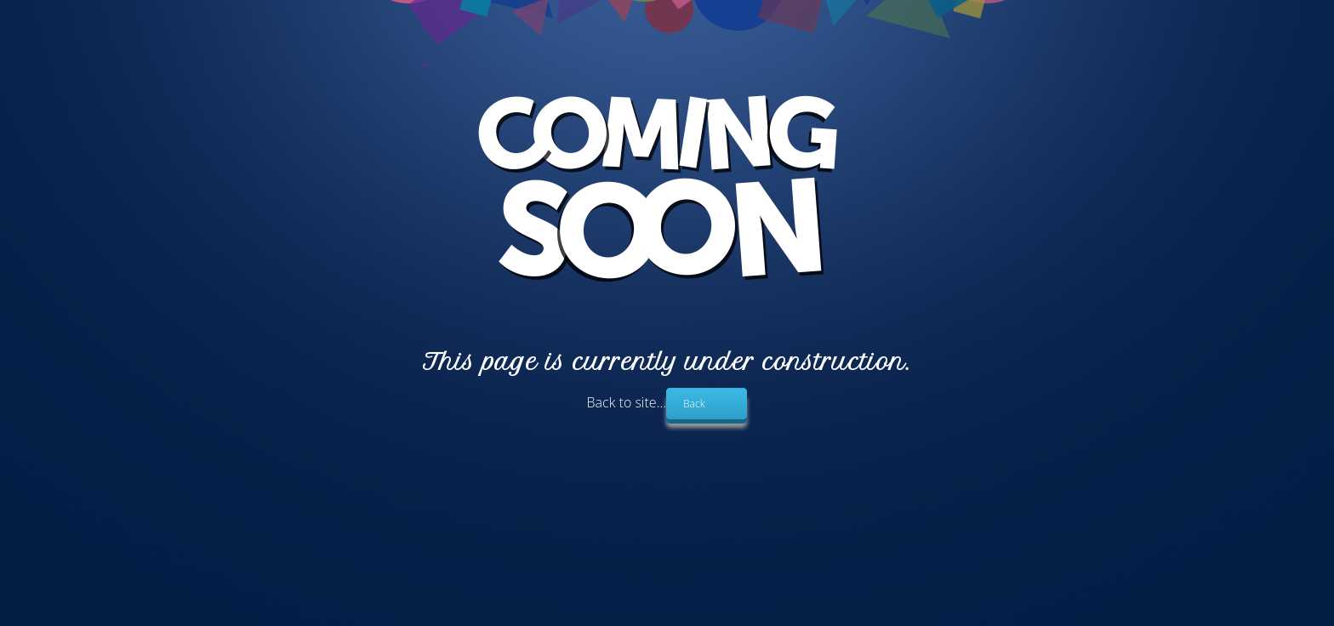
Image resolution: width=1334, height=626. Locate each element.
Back (693, 403)
